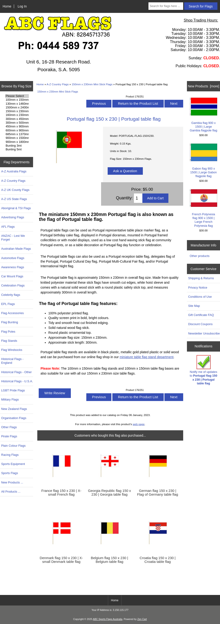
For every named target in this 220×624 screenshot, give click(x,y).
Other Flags (9, 427)
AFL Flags (8, 226)
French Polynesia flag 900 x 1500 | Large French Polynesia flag (203, 208)
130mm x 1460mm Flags (17, 104)
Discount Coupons (200, 324)
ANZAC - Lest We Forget (13, 237)
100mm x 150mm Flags (17, 100)
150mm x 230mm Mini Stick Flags (92, 84)
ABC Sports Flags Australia (107, 619)
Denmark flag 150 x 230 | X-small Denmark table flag (61, 560)
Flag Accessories (12, 313)
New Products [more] (203, 86)
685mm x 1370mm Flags (17, 134)
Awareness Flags (12, 267)
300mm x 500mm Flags (17, 123)
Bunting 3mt (17, 146)
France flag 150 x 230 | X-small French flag (61, 492)
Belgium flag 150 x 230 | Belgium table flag (109, 560)
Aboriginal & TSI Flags (16, 208)
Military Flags (10, 399)
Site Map (194, 306)
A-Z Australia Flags (14, 171)
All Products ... (10, 491)
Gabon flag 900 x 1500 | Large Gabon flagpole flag (203, 161)
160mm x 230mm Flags (17, 115)
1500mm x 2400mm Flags (17, 107)
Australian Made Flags (16, 248)
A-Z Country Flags (58, 84)
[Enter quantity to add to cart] (138, 198)
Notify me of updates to (203, 370)
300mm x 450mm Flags (17, 119)
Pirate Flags (9, 436)
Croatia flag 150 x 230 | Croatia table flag (157, 560)
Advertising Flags (12, 217)
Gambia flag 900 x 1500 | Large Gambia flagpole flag (203, 115)
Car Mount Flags (12, 276)
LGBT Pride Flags (13, 390)
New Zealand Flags (14, 409)
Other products (199, 256)
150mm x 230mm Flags (17, 111)
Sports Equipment (13, 464)
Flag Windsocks (11, 350)
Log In (22, 6)
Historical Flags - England (12, 360)
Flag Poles (8, 331)
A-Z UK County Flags (15, 190)
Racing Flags (10, 455)
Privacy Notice (197, 287)
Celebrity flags (10, 295)
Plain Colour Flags (13, 445)
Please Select (17, 96)
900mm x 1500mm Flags (17, 138)
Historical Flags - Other (16, 372)
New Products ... (12, 482)
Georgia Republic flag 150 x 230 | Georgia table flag (109, 492)
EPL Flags (8, 304)
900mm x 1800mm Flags (17, 142)
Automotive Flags (12, 258)
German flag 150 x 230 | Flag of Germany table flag (157, 492)
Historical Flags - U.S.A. (17, 381)
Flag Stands (9, 340)
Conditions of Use (200, 296)
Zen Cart (142, 619)
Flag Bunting (9, 322)
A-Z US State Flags (14, 199)
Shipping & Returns (201, 278)
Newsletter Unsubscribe (204, 333)
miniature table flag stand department (147, 357)
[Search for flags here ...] (165, 6)
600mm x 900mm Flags (17, 130)
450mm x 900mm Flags (17, 126)
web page (138, 424)
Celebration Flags (13, 285)
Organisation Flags (13, 418)
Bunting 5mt (17, 149)
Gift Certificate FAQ (201, 315)
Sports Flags (9, 473)
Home (7, 6)
